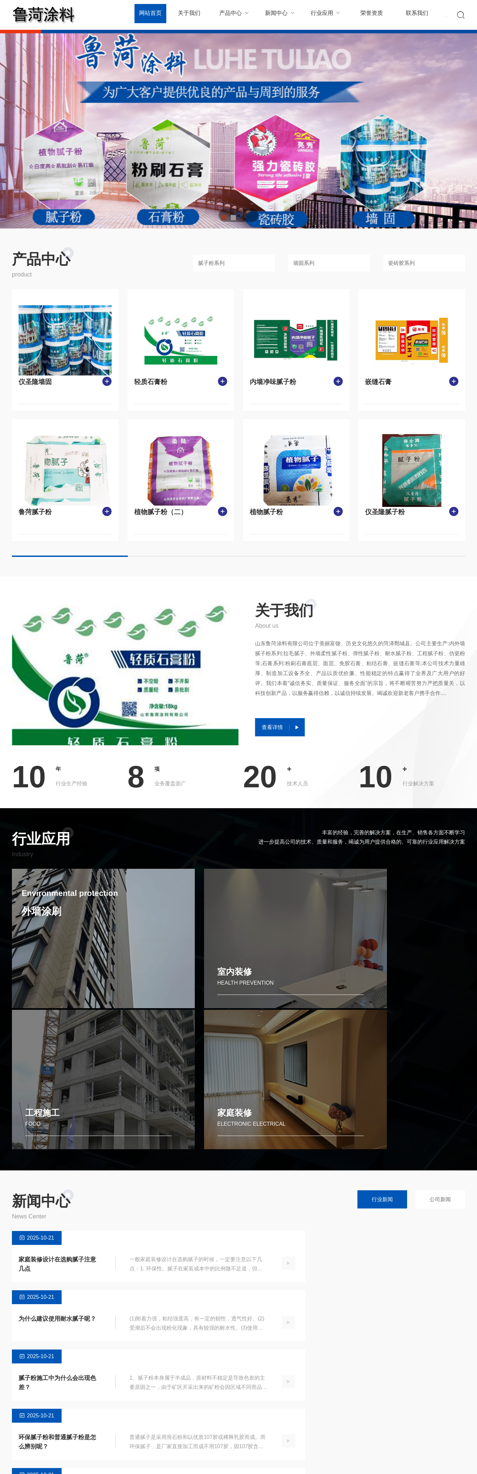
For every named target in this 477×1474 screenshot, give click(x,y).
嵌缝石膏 (378, 381)
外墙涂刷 (45, 915)
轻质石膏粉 (150, 381)
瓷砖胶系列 (401, 263)
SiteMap (456, 1462)
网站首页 (150, 15)
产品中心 (233, 14)
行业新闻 (382, 1066)
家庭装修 (389, 981)
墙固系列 (303, 263)
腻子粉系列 (211, 263)
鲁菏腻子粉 (35, 512)
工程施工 (273, 981)
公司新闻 (440, 1066)
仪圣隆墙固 (35, 381)
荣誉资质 (368, 15)
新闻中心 (278, 14)
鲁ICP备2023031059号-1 (183, 1462)
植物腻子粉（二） (160, 512)
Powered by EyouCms (131, 1462)
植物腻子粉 (266, 512)
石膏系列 (92, 1426)
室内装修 (158, 981)
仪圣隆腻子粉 (385, 512)
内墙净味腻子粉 (273, 381)
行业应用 (323, 14)
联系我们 (413, 15)
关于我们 (188, 15)
